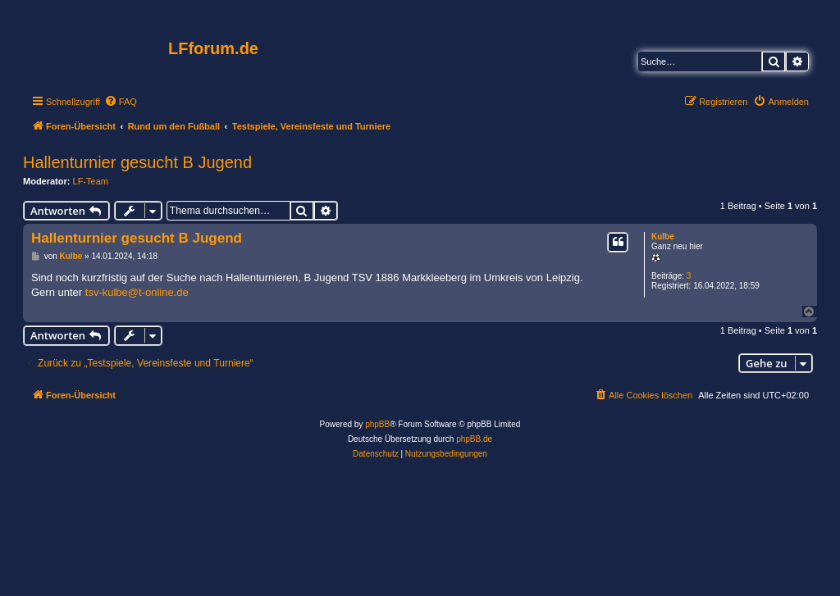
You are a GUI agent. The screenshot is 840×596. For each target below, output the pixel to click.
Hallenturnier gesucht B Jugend (137, 162)
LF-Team (90, 181)
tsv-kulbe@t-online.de (137, 292)
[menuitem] (120, 101)
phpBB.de (474, 439)
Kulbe (662, 236)
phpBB (377, 424)
